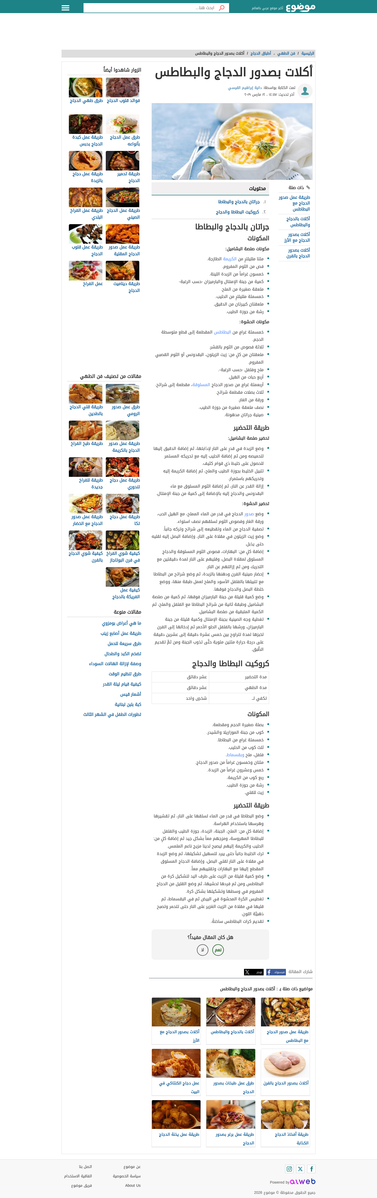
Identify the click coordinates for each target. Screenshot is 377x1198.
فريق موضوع (81, 1185)
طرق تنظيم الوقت (125, 674)
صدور (249, 514)
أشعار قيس (130, 694)
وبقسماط (235, 755)
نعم (218, 950)
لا (202, 950)
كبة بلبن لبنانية (128, 705)
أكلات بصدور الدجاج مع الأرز (297, 237)
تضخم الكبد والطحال (122, 654)
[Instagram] (289, 1169)
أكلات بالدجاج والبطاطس (298, 222)
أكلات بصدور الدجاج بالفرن (298, 253)
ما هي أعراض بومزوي (121, 623)
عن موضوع (132, 1166)
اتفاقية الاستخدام (78, 1176)
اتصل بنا (85, 1166)
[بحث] (221, 8)
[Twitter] (300, 1169)
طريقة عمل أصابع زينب (121, 633)
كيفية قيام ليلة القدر (122, 684)
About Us (133, 1185)
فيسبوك (279, 972)
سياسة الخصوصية (127, 1176)
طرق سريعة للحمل (124, 644)
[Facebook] (311, 1169)
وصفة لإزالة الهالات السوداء (115, 664)
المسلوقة (201, 385)
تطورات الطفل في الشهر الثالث (112, 715)
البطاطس (222, 332)
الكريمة (230, 259)
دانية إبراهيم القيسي (245, 87)
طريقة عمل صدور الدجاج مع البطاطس (294, 203)
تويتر (259, 972)
